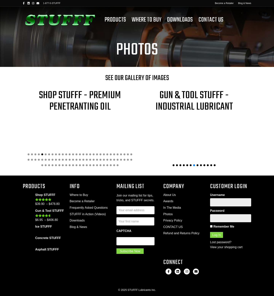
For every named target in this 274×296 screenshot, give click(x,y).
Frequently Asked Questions (89, 207)
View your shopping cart (226, 247)
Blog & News (244, 3)
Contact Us (210, 20)
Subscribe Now (130, 251)
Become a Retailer (224, 3)
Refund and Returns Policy (181, 233)
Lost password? (220, 242)
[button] (28, 154)
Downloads (180, 20)
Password (217, 210)
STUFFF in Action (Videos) (88, 214)
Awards (168, 201)
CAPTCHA (123, 231)
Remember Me (222, 226)
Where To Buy (146, 20)
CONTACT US (173, 227)
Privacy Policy (172, 220)
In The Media (172, 207)
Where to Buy (79, 195)
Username (217, 195)
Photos (168, 214)
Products (115, 20)
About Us (169, 195)
